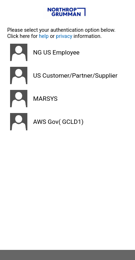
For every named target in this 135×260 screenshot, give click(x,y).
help (44, 36)
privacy (64, 36)
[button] (67, 52)
